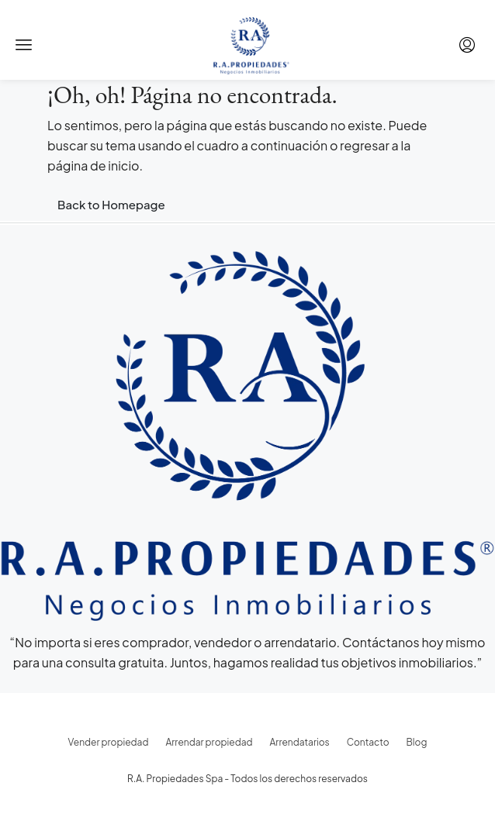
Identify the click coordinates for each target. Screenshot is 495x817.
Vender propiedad (108, 742)
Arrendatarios (300, 742)
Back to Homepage (111, 204)
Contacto (368, 742)
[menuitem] (467, 45)
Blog (417, 742)
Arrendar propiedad (208, 742)
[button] (24, 45)
